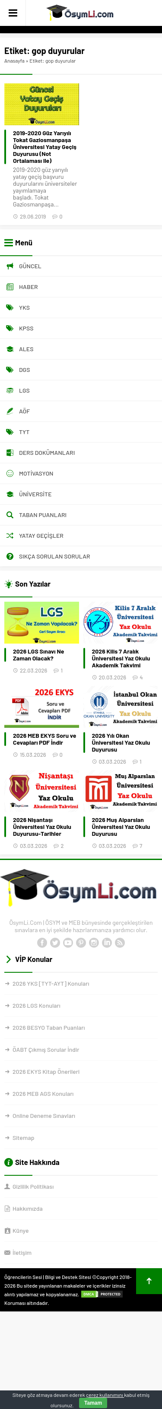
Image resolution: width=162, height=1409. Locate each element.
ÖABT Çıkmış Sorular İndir (46, 1049)
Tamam (93, 1403)
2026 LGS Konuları (36, 1005)
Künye (21, 1230)
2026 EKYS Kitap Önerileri (46, 1071)
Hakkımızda (28, 1208)
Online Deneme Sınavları (44, 1115)
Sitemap (23, 1137)
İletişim (22, 1252)
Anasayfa (14, 60)
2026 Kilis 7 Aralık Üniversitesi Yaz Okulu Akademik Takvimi (121, 658)
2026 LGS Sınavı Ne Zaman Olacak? (38, 655)
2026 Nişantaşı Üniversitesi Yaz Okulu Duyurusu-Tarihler (42, 826)
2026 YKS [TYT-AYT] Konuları (51, 983)
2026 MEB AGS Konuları (43, 1093)
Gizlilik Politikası (33, 1186)
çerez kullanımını (105, 1395)
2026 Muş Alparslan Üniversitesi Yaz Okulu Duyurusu (121, 826)
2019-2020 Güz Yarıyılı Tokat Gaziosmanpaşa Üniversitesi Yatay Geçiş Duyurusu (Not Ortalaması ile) (44, 147)
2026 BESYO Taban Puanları (49, 1027)
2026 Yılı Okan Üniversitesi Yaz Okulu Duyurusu (121, 742)
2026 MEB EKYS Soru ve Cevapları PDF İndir (44, 739)
